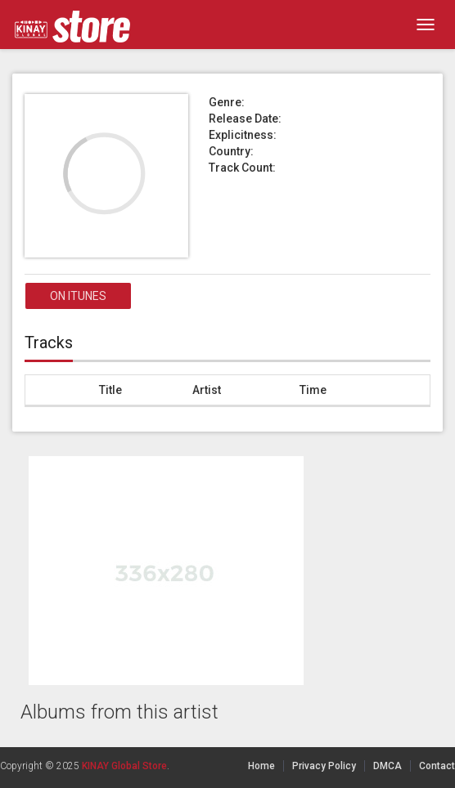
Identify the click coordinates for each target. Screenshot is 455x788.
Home (261, 766)
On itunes (78, 295)
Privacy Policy (324, 766)
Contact (437, 766)
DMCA (387, 766)
